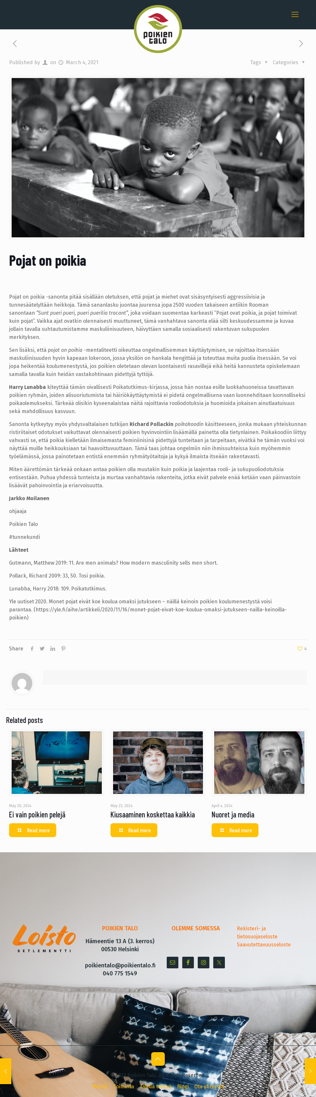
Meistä (100, 1086)
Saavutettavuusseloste (264, 945)
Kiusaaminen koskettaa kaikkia (153, 814)
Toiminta (123, 1086)
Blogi (183, 1086)
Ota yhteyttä (209, 1086)
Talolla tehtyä (156, 1086)
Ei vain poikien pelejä (37, 814)
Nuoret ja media (233, 814)
